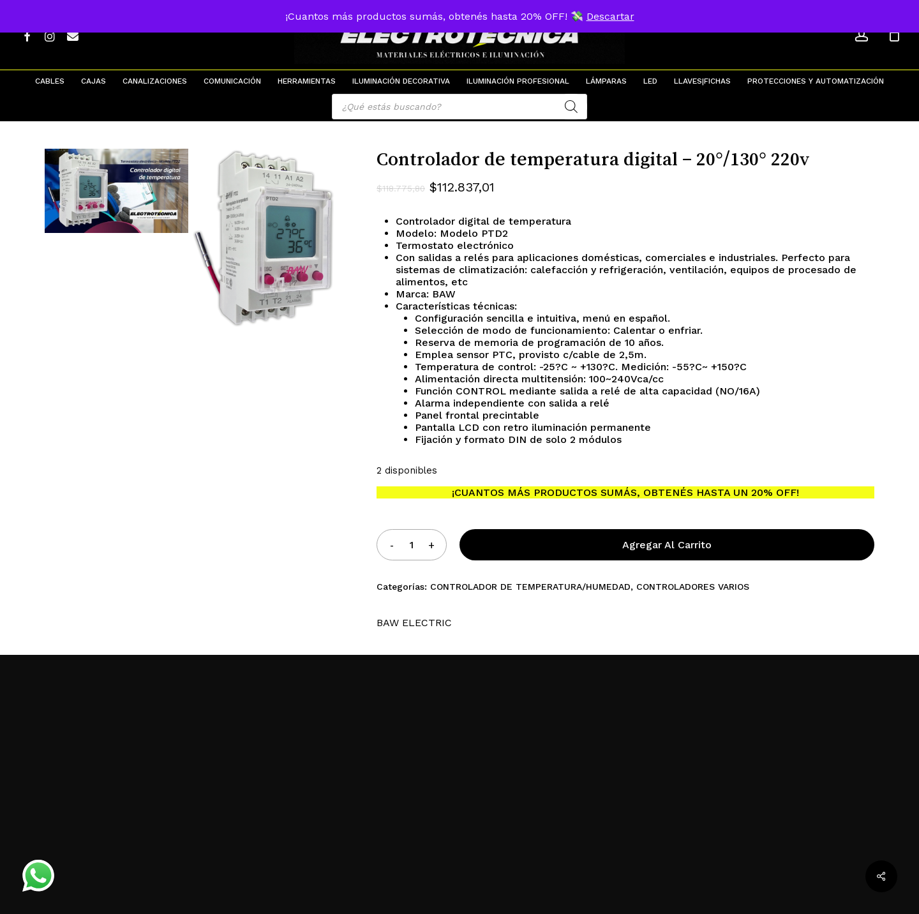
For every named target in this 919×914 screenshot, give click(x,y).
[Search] (571, 106)
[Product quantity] (412, 545)
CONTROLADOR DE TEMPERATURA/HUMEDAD (530, 586)
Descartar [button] (610, 16)
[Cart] (894, 35)
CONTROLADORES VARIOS (692, 586)
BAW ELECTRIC (414, 623)
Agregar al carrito (667, 545)
